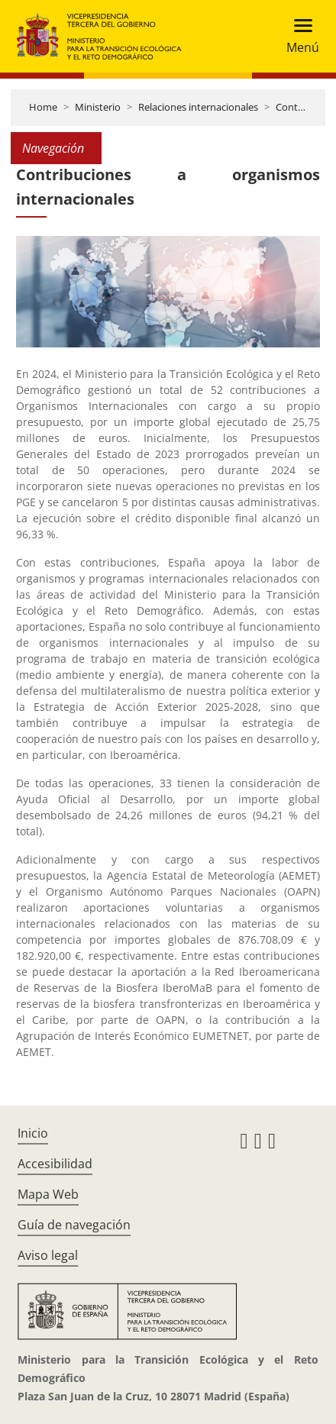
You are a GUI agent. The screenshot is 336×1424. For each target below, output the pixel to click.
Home (43, 107)
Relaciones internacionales (198, 107)
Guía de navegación (74, 1224)
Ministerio (98, 107)
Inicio (33, 1133)
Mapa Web (48, 1194)
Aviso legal (48, 1255)
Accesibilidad (55, 1163)
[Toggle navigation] (298, 36)
